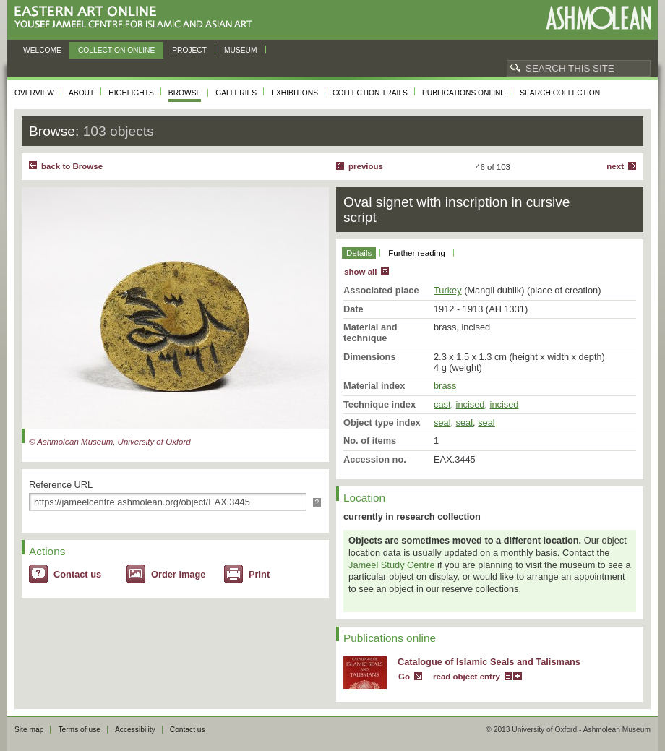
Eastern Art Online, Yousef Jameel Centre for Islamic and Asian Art (136, 18)
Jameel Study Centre (391, 564)
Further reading (416, 253)
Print (259, 574)
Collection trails (370, 93)
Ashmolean (598, 18)
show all (360, 271)
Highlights (131, 93)
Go (404, 676)
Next (615, 166)
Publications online (463, 93)
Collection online (116, 50)
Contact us (77, 574)
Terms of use (79, 730)
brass (445, 385)
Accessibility (135, 730)
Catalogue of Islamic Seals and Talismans (489, 661)
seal (442, 422)
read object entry (466, 676)
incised (470, 404)
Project (189, 50)
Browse (185, 93)
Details (359, 253)
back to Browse (72, 166)
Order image (178, 574)
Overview (34, 93)
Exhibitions (294, 93)
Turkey (448, 290)
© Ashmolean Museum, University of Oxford (110, 441)
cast (442, 404)
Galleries (236, 93)
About (81, 93)
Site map (28, 730)
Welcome (42, 50)
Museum (240, 50)
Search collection (560, 93)
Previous (365, 166)
